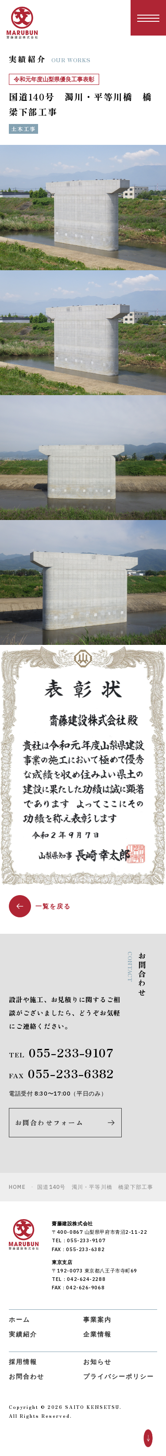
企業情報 (97, 1334)
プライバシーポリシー (118, 1376)
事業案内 (97, 1320)
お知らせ (97, 1362)
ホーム (19, 1320)
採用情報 (23, 1362)
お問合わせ (26, 1376)
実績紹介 (23, 1334)
